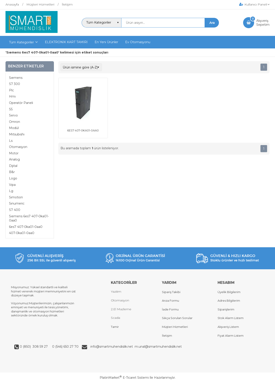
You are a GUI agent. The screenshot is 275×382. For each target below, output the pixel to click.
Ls (11, 141)
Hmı (12, 96)
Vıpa (12, 185)
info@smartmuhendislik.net (112, 347)
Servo (13, 115)
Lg (11, 191)
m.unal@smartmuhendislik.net (158, 347)
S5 (11, 109)
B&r (12, 172)
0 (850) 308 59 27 (34, 347)
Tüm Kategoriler (21, 42)
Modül (14, 128)
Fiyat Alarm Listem (231, 335)
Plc (11, 90)
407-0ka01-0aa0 (21, 233)
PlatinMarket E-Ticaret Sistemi (124, 378)
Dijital (13, 166)
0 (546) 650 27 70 (65, 347)
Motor (13, 153)
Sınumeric (16, 203)
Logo (13, 178)
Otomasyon (18, 147)
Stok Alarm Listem (231, 318)
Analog (14, 159)
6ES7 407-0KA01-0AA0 (83, 130)
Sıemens (15, 78)
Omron (14, 122)
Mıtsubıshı (16, 134)
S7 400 (14, 210)
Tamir (115, 326)
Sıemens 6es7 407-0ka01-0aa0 (29, 218)
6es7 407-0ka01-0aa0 (25, 227)
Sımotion (16, 197)
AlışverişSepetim (263, 23)
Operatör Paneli (21, 103)
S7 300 (14, 84)
